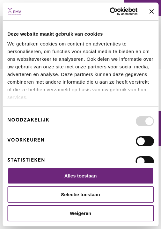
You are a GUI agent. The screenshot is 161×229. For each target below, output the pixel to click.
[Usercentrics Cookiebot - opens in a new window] (109, 11)
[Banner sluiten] (151, 11)
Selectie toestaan (80, 194)
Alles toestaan (80, 175)
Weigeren (80, 213)
